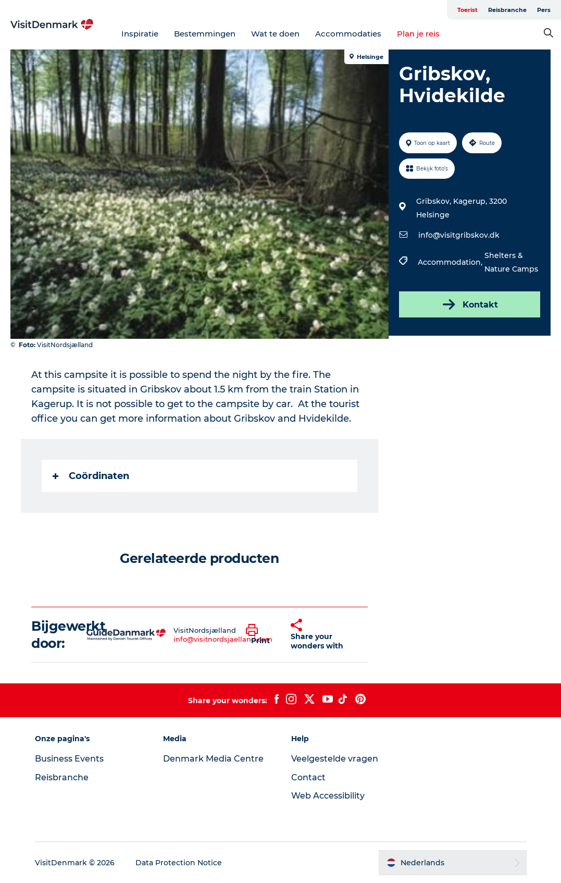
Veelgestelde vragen (334, 759)
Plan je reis (418, 34)
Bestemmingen (204, 34)
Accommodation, (451, 262)
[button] (260, 635)
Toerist (467, 10)
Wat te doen (275, 34)
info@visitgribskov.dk (459, 235)
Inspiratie (139, 34)
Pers (544, 10)
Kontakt (469, 304)
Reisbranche (507, 10)
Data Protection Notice (178, 862)
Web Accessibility (328, 796)
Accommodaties (348, 34)
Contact (308, 777)
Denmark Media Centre (213, 759)
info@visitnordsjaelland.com (222, 639)
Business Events (69, 759)
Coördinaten (91, 476)
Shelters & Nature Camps (511, 262)
